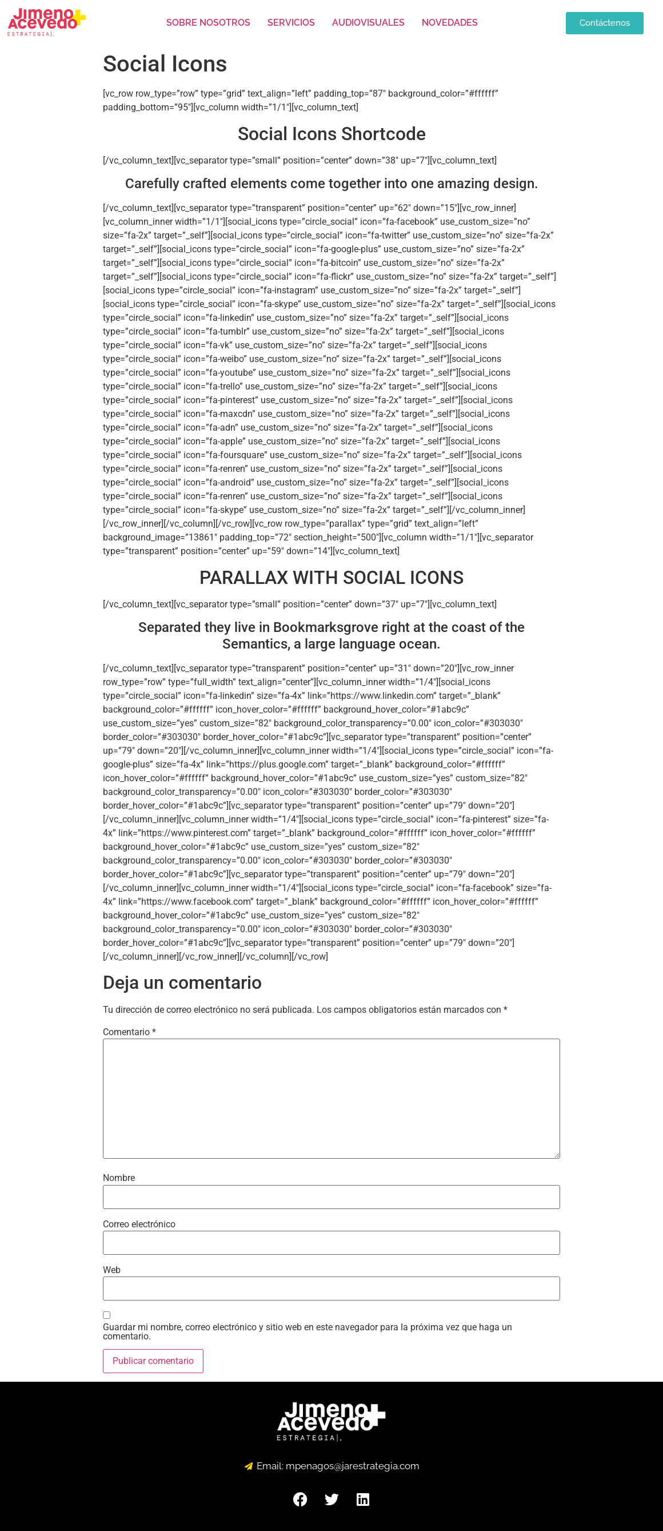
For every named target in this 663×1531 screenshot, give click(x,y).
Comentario (129, 1032)
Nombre (119, 1178)
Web (112, 1270)
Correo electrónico (139, 1224)
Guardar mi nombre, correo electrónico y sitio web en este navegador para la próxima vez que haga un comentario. (307, 1332)
